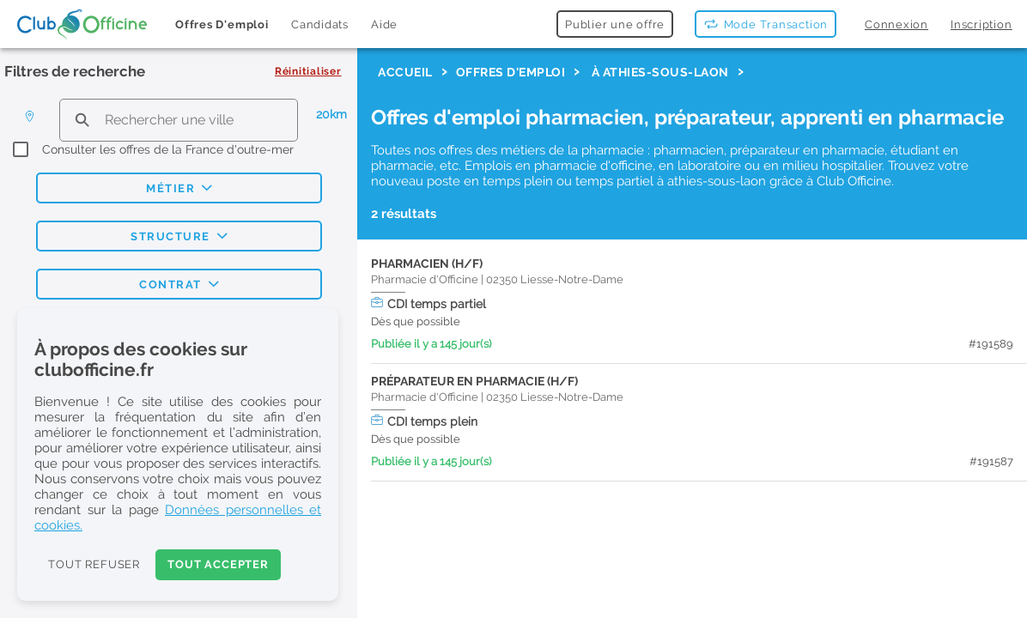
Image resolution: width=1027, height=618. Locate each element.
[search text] (178, 119)
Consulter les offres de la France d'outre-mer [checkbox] (168, 149)
